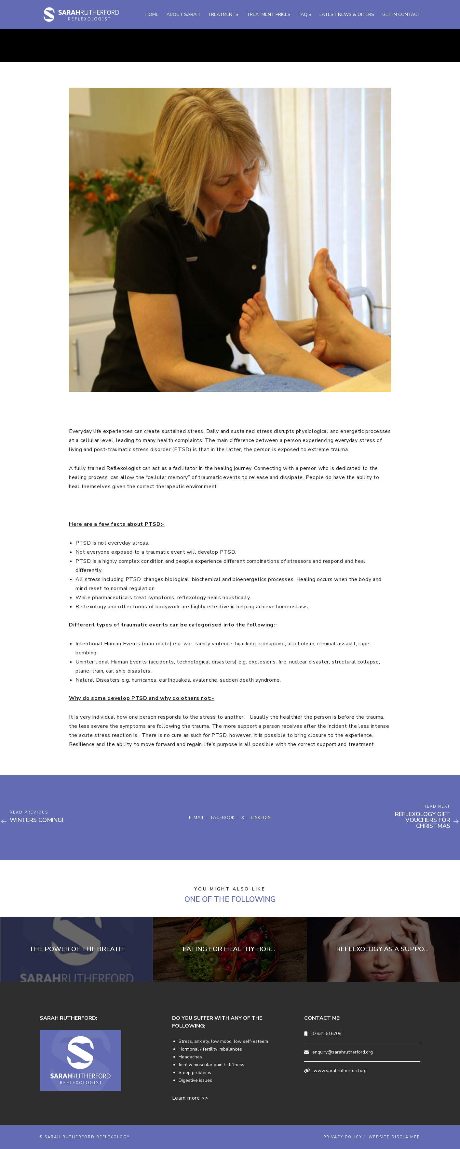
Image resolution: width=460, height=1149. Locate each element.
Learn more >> (190, 1098)
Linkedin (261, 818)
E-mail (196, 818)
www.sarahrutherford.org (340, 1070)
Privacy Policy (342, 1137)
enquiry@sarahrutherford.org (342, 1052)
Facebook (223, 818)
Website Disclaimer (394, 1137)
